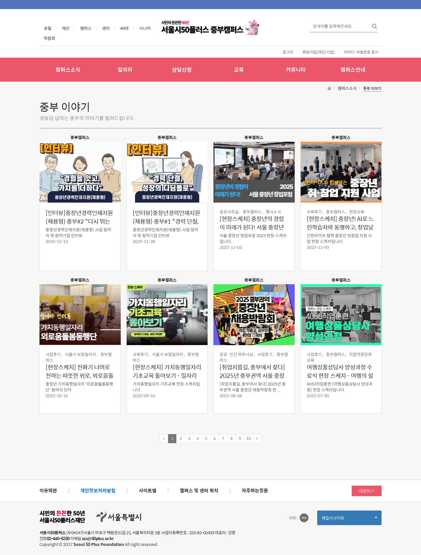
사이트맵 (147, 490)
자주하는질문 (255, 490)
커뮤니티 (296, 69)
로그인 (288, 52)
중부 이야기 (372, 88)
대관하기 (366, 491)
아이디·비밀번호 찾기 (361, 52)
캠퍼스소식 (68, 69)
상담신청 (182, 69)
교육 (239, 69)
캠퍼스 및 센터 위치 (199, 490)
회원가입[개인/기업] (318, 52)
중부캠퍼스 (79, 137)
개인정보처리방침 (97, 490)
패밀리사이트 (349, 519)
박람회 (49, 38)
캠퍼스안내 (353, 69)
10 (248, 438)
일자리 (125, 69)
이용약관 (48, 490)
